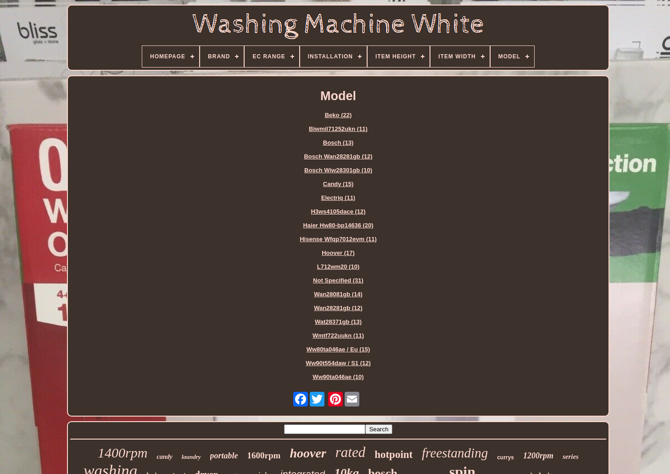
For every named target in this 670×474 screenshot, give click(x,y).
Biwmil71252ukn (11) (338, 128)
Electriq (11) (338, 197)
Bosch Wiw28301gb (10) (338, 170)
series (571, 456)
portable (224, 455)
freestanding (455, 453)
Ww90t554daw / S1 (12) (338, 363)
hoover (308, 453)
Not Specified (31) (338, 280)
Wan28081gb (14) (338, 294)
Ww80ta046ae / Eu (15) (338, 349)
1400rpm (122, 452)
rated (350, 452)
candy (164, 456)
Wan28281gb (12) (338, 308)
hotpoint (393, 454)
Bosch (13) (338, 142)
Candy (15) (338, 184)
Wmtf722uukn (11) (338, 335)
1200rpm (538, 455)
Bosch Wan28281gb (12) (338, 156)
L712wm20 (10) (338, 266)
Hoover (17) (338, 252)
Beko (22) (338, 115)
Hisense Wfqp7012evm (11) (338, 239)
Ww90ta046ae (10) (338, 376)
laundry (191, 456)
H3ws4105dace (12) (338, 211)
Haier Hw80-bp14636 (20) (338, 225)
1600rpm (264, 455)
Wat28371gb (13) (338, 321)
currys (505, 457)
